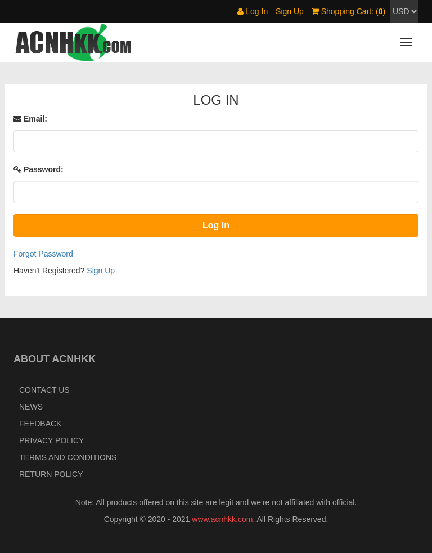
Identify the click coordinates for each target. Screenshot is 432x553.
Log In (252, 11)
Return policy (51, 474)
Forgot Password (43, 253)
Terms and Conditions (67, 457)
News (31, 406)
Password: (39, 169)
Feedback (40, 423)
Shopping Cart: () (348, 11)
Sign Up (290, 11)
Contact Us (44, 389)
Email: (30, 118)
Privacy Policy (51, 440)
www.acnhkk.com (222, 519)
